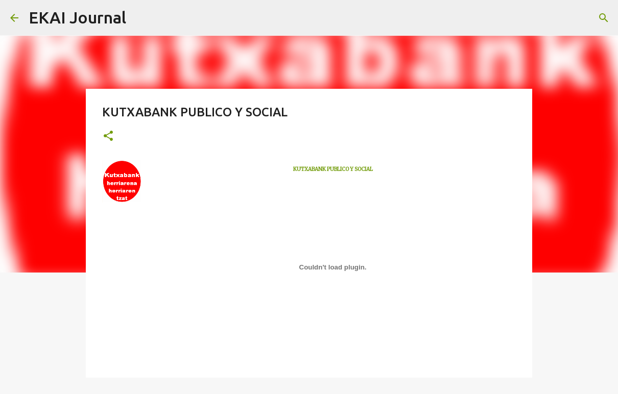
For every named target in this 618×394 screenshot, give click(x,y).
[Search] (140, 18)
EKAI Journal (77, 17)
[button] (108, 136)
